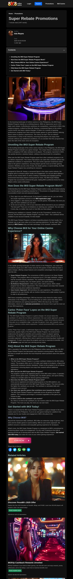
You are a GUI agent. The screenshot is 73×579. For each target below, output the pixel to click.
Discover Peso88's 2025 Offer (22, 502)
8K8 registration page (43, 198)
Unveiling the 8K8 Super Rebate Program (25, 57)
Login (29, 4)
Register (38, 3)
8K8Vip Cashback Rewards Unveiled (25, 562)
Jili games (14, 342)
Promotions (50, 4)
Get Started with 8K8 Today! (20, 71)
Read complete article (15, 510)
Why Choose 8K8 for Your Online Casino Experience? (29, 62)
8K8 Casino (19, 224)
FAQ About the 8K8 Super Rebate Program (26, 68)
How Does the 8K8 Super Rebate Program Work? (28, 60)
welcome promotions (32, 304)
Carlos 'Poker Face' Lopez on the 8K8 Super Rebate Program (32, 65)
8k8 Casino (61, 4)
